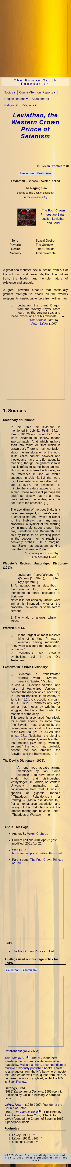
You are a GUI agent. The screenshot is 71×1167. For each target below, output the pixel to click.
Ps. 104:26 (22, 703)
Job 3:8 (20, 685)
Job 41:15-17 (20, 484)
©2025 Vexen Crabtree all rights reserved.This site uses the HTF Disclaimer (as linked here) (35, 1158)
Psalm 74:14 (50, 430)
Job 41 (35, 430)
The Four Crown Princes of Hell (33, 951)
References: (22, 1051)
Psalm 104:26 (20, 434)
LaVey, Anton (14, 1104)
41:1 (25, 699)
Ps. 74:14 (40, 732)
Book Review (17, 1081)
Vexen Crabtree (51, 166)
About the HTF (41, 98)
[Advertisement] (35, 38)
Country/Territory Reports (36, 92)
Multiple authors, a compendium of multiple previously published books (35, 1066)
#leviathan (27, 173)
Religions (28, 105)
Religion (9, 105)
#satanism (44, 173)
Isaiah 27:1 (45, 434)
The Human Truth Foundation (35, 82)
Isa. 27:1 (21, 735)
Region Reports (14, 98)
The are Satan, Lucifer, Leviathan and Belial (53, 217)
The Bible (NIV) (15, 1058)
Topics (8, 92)
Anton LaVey (39, 323)
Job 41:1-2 (37, 477)
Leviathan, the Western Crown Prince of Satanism (35, 125)
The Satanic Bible (36, 197)
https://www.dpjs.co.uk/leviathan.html (37, 853)
